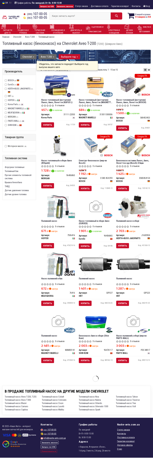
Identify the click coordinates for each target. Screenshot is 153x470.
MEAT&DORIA (16, 112)
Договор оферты (125, 457)
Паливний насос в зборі (128, 227)
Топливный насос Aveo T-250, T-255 (20, 409)
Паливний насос (50, 227)
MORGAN (11, 117)
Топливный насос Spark (89, 422)
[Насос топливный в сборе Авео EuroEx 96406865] (96, 212)
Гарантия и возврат (120, 6)
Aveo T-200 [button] (46, 56)
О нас (119, 461)
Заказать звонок (65, 6)
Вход (146, 6)
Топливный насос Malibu (53, 422)
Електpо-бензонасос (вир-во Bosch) (94, 165)
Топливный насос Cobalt (53, 409)
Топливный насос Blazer (16, 415)
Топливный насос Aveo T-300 (18, 412)
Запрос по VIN (47, 6)
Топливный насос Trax (126, 415)
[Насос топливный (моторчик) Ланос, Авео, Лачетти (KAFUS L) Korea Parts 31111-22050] (58, 86)
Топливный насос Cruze (52, 415)
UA (5, 3)
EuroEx (13, 84)
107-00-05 (35, 14)
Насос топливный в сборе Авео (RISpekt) (57, 165)
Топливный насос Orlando (90, 415)
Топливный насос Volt (126, 418)
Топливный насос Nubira (90, 412)
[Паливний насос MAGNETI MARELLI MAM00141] (58, 332)
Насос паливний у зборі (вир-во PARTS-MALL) (132, 347)
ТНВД (7, 186)
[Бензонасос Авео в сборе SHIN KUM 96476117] (96, 332)
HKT (9, 96)
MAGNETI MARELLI (18, 108)
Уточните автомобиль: (11, 56)
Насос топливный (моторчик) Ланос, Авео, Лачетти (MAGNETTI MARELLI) (94, 101)
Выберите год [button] (67, 56)
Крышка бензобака (13, 182)
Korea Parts (15, 104)
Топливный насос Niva (89, 409)
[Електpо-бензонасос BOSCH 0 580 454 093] (96, 148)
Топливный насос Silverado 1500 (93, 418)
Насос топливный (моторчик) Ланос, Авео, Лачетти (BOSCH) (132, 101)
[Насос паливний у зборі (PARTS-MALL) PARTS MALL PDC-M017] (133, 332)
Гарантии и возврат (126, 453)
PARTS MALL (16, 121)
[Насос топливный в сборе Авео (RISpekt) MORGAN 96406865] (58, 148)
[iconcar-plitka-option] (145, 70)
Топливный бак (11, 171)
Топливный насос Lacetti (53, 418)
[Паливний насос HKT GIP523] (133, 271)
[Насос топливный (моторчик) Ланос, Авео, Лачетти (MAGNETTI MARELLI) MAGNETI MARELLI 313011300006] (96, 85)
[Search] (112, 16)
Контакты (136, 6)
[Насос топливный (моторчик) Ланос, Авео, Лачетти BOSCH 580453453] (133, 86)
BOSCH (13, 80)
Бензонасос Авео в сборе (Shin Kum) (95, 347)
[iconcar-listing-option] (149, 70)
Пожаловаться (49, 463)
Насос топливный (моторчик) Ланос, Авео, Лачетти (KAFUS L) (57, 101)
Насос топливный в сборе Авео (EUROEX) (95, 228)
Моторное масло (15, 146)
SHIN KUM (15, 125)
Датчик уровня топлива (15, 194)
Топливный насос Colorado (54, 412)
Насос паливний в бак (52, 287)
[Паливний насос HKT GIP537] (96, 272)
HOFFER (14, 100)
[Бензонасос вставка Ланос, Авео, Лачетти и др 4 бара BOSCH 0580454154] (133, 148)
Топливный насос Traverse (128, 412)
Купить (48, 125)
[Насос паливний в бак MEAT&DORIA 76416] (58, 272)
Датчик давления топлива (17, 190)
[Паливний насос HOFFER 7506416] (58, 212)
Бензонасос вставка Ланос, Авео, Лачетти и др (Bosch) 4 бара (131, 165)
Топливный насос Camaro (16, 418)
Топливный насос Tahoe (127, 409)
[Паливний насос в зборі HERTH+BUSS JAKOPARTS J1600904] (133, 212)
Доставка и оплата (99, 6)
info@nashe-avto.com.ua (55, 450)
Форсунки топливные (14, 167)
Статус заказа (81, 6)
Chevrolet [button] (28, 56)
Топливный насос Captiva (16, 422)
